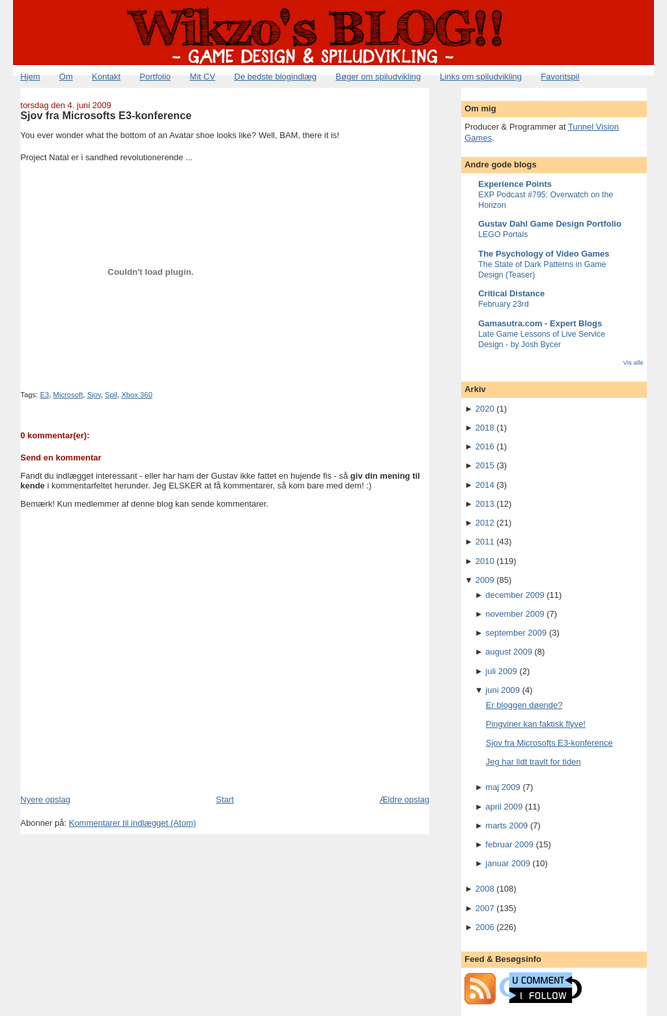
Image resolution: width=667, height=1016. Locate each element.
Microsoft (68, 395)
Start (224, 799)
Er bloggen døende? (524, 705)
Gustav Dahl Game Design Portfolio (549, 224)
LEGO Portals (503, 234)
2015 (484, 465)
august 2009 (508, 651)
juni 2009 (502, 690)
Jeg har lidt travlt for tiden (533, 762)
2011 (484, 541)
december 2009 (514, 595)
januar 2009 (507, 863)
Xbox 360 (136, 395)
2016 (484, 446)
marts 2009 (506, 825)
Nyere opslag (45, 799)
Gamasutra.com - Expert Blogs (540, 323)
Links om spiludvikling (481, 76)
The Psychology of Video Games (543, 254)
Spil (111, 395)
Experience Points (515, 184)
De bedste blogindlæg (275, 76)
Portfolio (155, 76)
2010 (484, 561)
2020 (484, 409)
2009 (484, 580)
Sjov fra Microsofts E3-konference (106, 115)
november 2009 (514, 614)
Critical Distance (511, 293)
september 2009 (515, 633)
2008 (484, 889)
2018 (484, 427)
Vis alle (633, 362)
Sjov (94, 395)
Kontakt (106, 76)
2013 (484, 504)
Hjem (30, 76)
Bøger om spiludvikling (378, 76)
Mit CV (202, 76)
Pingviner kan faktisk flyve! (536, 724)
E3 (44, 395)
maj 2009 (502, 787)
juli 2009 (501, 671)
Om (66, 76)
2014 (484, 485)
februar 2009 (509, 844)
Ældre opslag (405, 799)
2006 (484, 927)
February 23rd (503, 304)
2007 (484, 908)
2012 (484, 523)
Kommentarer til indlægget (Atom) (132, 823)
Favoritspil (560, 76)
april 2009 (503, 806)
